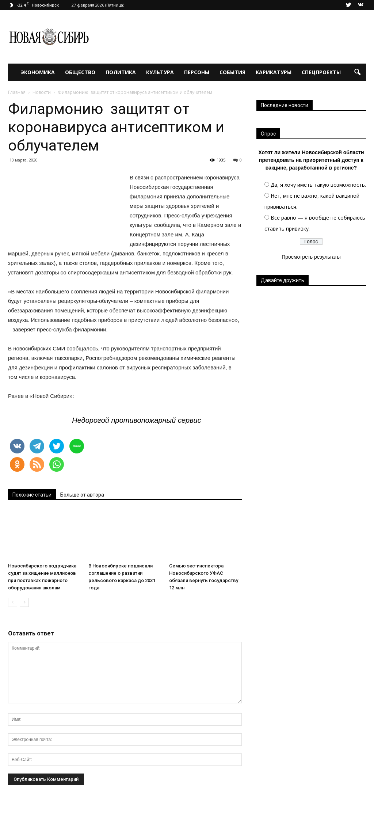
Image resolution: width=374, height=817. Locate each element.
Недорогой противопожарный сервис (136, 420)
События (232, 72)
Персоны (196, 72)
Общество (80, 72)
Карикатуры (273, 72)
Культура (160, 72)
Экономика (38, 72)
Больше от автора (82, 495)
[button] (357, 72)
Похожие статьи (31, 495)
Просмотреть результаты (311, 257)
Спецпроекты (321, 72)
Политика (121, 72)
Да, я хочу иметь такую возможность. (318, 184)
